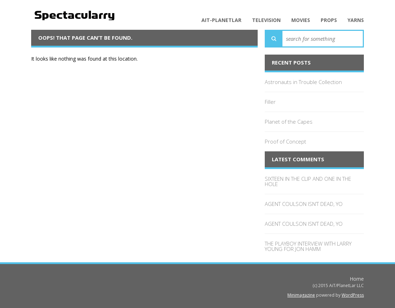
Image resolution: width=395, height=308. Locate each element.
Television (266, 20)
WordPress (353, 295)
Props (329, 20)
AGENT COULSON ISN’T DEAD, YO (304, 203)
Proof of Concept (285, 141)
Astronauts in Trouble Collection (303, 81)
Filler (270, 101)
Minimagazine (301, 295)
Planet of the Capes (289, 121)
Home (357, 278)
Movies (300, 20)
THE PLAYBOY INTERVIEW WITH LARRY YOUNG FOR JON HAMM (308, 246)
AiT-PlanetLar (221, 20)
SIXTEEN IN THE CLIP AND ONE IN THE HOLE (308, 181)
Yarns (356, 20)
